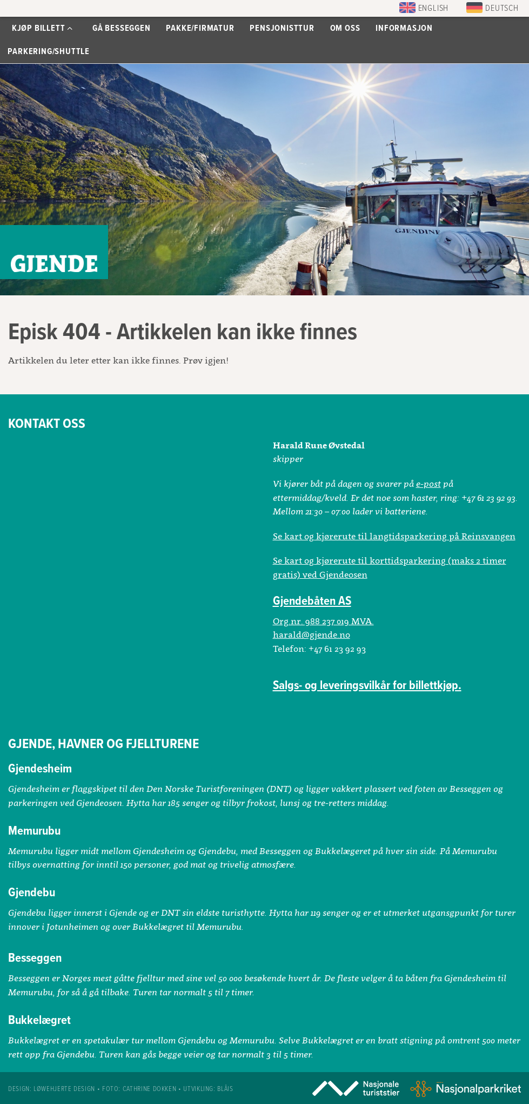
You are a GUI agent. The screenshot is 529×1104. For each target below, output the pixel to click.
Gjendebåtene (54, 252)
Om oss (345, 28)
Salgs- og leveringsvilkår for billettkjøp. (367, 686)
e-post (428, 483)
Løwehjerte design (64, 1089)
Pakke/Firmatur (200, 28)
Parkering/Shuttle (49, 51)
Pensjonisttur (282, 28)
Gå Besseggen (121, 28)
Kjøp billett (42, 28)
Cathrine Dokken (150, 1089)
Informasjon (404, 28)
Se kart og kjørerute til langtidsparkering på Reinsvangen (394, 536)
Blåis (225, 1089)
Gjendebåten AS (312, 601)
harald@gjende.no (311, 634)
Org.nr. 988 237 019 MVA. (323, 621)
